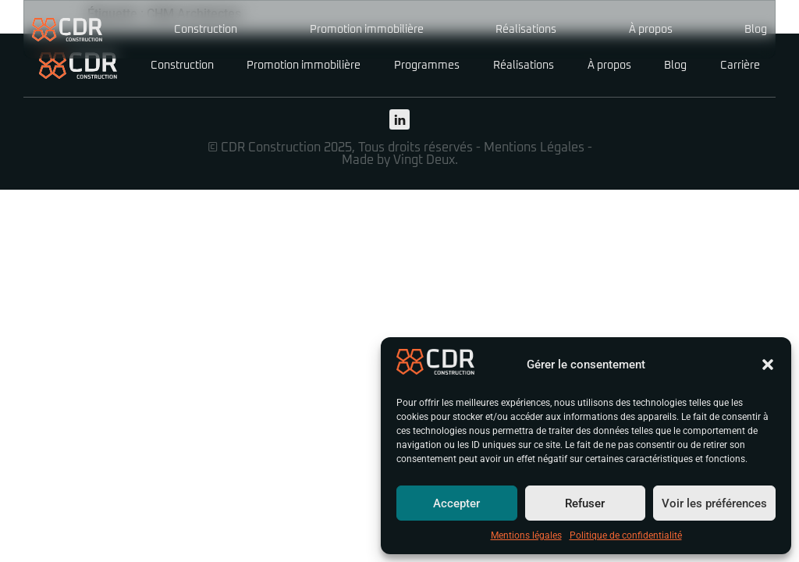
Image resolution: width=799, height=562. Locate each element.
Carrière (740, 65)
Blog (755, 29)
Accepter (456, 503)
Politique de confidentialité (626, 535)
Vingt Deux (424, 160)
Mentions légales (526, 535)
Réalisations (525, 29)
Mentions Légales (534, 147)
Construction (205, 29)
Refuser (585, 503)
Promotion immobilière (367, 29)
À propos (651, 29)
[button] (768, 364)
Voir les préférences (714, 503)
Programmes (427, 65)
